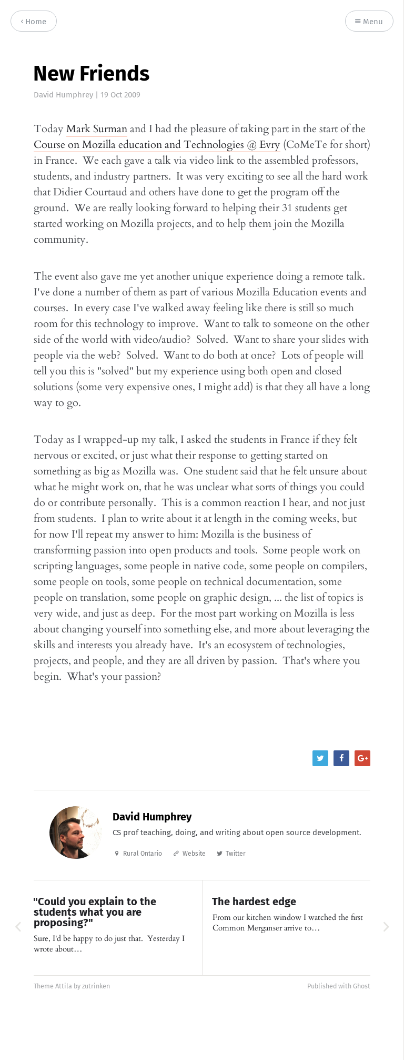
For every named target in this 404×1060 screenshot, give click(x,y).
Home (33, 21)
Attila (63, 986)
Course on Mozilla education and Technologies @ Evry (157, 144)
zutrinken (96, 986)
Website (194, 853)
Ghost (361, 986)
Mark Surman (96, 129)
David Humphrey (63, 95)
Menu (369, 21)
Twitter (236, 853)
